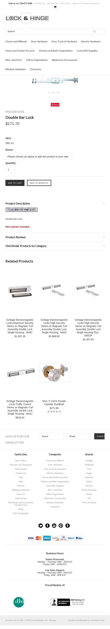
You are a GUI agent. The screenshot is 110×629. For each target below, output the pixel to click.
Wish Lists (65, 3)
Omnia (89, 494)
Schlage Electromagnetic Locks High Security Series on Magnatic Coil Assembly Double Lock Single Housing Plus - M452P (88, 327)
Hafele (89, 481)
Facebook (47, 525)
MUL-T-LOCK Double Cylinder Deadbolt (54, 403)
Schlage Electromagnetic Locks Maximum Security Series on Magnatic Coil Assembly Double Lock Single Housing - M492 (20, 326)
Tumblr (67, 525)
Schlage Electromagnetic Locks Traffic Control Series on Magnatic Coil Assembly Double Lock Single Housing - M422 (20, 407)
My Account (52, 3)
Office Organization (37, 59)
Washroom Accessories (64, 59)
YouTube (54, 525)
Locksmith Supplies (87, 50)
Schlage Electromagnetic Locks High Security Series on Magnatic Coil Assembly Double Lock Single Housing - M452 (54, 326)
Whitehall (89, 465)
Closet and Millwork (16, 41)
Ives (89, 469)
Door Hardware (39, 41)
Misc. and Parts (13, 59)
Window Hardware (15, 69)
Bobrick (89, 486)
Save (56, 105)
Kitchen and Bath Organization (56, 50)
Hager (89, 473)
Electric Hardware (91, 41)
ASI (89, 498)
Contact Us (40, 3)
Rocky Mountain (89, 490)
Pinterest (61, 525)
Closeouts (35, 69)
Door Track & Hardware (64, 41)
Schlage (89, 460)
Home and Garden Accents (20, 50)
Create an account (90, 3)
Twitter (40, 525)
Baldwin (89, 477)
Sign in (75, 3)
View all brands (89, 502)
